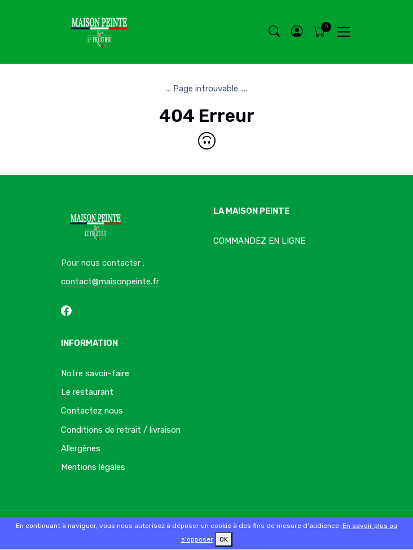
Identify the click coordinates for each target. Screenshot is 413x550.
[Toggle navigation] (344, 32)
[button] (296, 32)
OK (223, 539)
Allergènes (80, 448)
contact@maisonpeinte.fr (110, 281)
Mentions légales (93, 467)
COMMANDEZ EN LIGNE (259, 241)
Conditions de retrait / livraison (121, 430)
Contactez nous (92, 411)
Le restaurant (87, 392)
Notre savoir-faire (95, 373)
